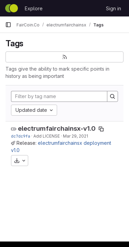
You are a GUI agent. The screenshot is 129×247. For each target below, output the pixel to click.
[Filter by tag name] (59, 96)
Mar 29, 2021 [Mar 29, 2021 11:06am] (75, 136)
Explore (34, 8)
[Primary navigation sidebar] (8, 24)
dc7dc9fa (20, 136)
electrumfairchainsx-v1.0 (57, 128)
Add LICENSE (46, 136)
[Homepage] (11, 8)
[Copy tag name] (101, 129)
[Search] (112, 96)
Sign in (113, 8)
